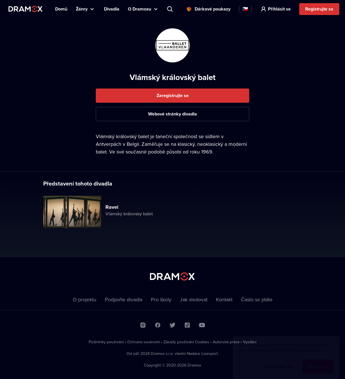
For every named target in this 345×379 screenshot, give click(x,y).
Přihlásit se (279, 9)
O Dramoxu (139, 9)
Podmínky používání (106, 342)
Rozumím (318, 361)
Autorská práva (226, 342)
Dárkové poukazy (212, 9)
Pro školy (161, 299)
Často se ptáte (257, 299)
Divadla (111, 9)
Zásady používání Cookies (186, 342)
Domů (61, 9)
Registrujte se (319, 9)
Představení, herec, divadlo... (170, 9)
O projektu (84, 299)
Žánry (82, 9)
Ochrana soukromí (143, 342)
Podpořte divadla (123, 299)
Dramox (26, 9)
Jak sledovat (193, 299)
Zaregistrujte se (173, 95)
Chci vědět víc (279, 361)
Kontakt (224, 299)
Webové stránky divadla (172, 114)
